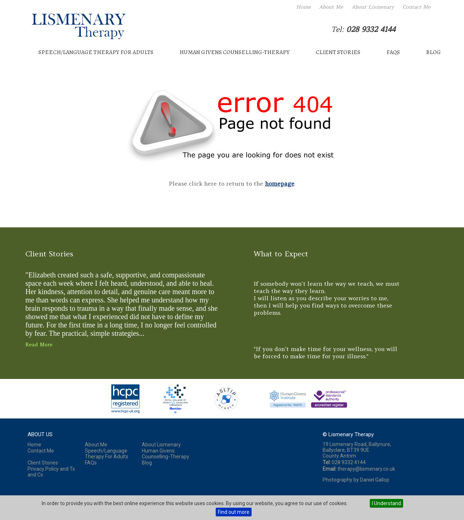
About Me (331, 7)
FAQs (393, 52)
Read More (39, 344)
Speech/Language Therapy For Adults (95, 52)
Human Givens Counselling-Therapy (234, 52)
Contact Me (416, 7)
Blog (433, 52)
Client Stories (338, 52)
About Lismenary (373, 7)
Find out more (233, 512)
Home (303, 7)
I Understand (386, 503)
